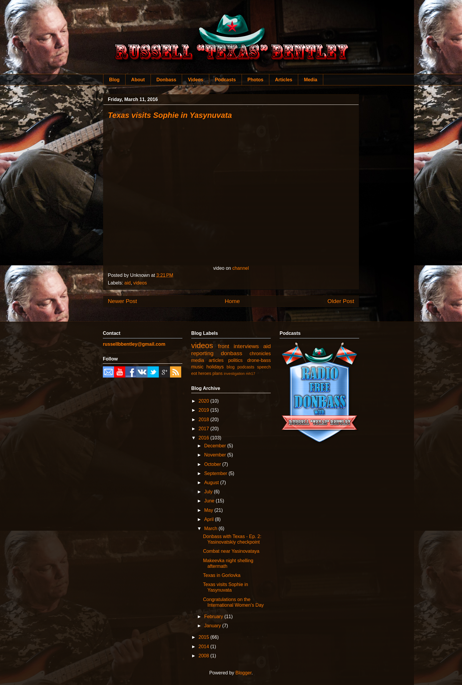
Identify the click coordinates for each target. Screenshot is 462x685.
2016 (204, 437)
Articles (283, 79)
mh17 (250, 373)
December (215, 445)
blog (231, 367)
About (138, 79)
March (211, 528)
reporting (202, 353)
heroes (204, 373)
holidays (215, 366)
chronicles (260, 353)
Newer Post (122, 301)
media (197, 360)
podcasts (246, 367)
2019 (204, 410)
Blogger (243, 672)
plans (217, 373)
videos (140, 282)
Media (310, 79)
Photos (255, 79)
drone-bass (259, 360)
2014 (204, 646)
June (210, 500)
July (209, 491)
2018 (204, 419)
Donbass (166, 79)
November (215, 454)
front (223, 346)
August (212, 482)
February (214, 616)
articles (216, 360)
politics (235, 360)
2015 (204, 637)
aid (127, 282)
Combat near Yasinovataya (231, 551)
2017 (204, 428)
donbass (231, 353)
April (209, 519)
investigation (234, 373)
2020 (204, 400)
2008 (204, 655)
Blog (114, 79)
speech (264, 367)
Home (232, 301)
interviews (246, 346)
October (213, 464)
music (197, 366)
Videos (195, 79)
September (216, 473)
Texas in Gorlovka (221, 575)
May (209, 510)
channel (240, 268)
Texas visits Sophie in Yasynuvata (170, 115)
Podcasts (225, 79)
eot (194, 373)
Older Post (340, 301)
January (213, 625)
